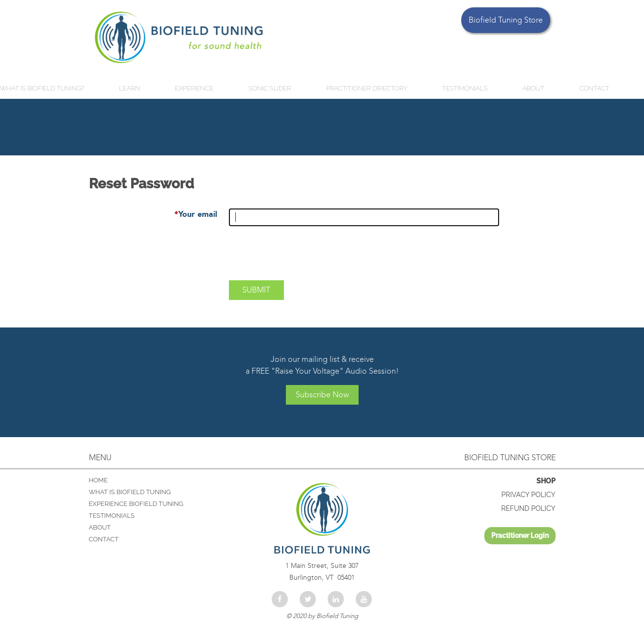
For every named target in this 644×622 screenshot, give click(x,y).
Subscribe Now (322, 394)
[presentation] (303, 257)
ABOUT (100, 527)
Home (98, 480)
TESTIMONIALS (112, 515)
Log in (520, 535)
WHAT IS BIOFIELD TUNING (130, 492)
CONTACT (104, 539)
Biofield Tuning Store (506, 20)
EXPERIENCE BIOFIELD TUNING (136, 503)
